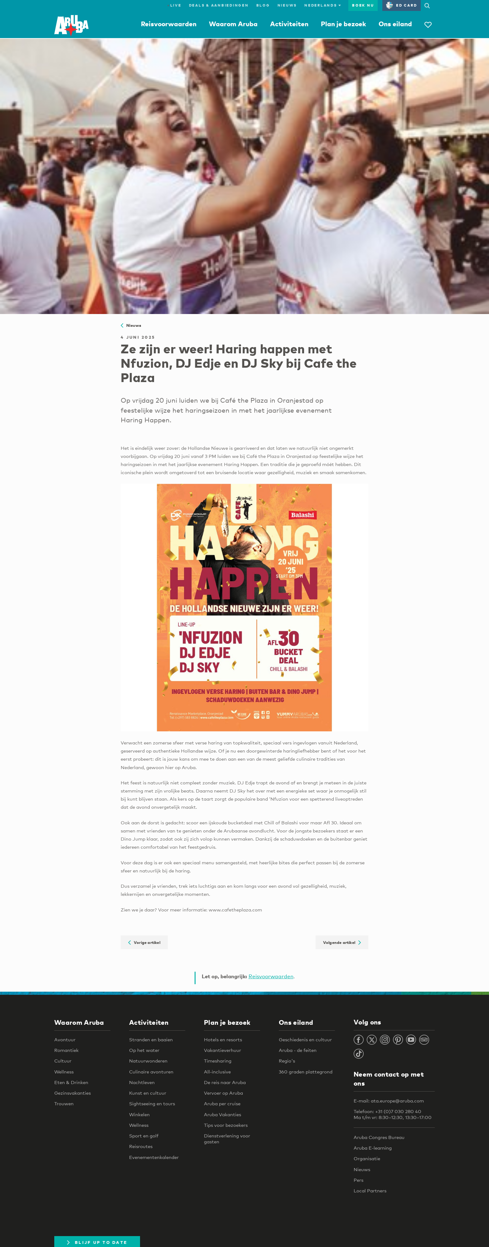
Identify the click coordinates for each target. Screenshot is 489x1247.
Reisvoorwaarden (168, 24)
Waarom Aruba (233, 24)
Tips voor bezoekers (226, 1125)
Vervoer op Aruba (223, 1093)
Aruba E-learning (373, 1148)
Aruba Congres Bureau (379, 1137)
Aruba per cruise (222, 1103)
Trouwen (64, 1103)
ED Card (401, 5)
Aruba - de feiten (298, 1050)
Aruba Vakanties (222, 1114)
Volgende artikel (342, 942)
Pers (358, 1180)
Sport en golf (143, 1135)
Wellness (64, 1071)
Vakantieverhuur (222, 1050)
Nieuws (287, 5)
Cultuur (62, 1060)
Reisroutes (141, 1146)
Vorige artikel (144, 942)
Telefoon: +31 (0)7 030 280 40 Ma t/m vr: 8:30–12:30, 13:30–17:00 (393, 1114)
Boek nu (363, 5)
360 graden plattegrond (305, 1071)
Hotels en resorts (223, 1039)
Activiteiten (289, 24)
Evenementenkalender (154, 1157)
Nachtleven (142, 1082)
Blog (263, 5)
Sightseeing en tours (152, 1103)
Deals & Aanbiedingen (219, 5)
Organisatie (367, 1158)
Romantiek (66, 1050)
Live (174, 5)
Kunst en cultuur (147, 1093)
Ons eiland (395, 24)
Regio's (287, 1060)
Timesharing (217, 1060)
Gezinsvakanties (72, 1093)
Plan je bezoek (343, 24)
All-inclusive (217, 1071)
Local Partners (370, 1190)
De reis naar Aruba (225, 1082)
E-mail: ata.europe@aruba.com (389, 1100)
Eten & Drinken (71, 1082)
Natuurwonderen (148, 1060)
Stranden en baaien (151, 1039)
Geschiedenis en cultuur (305, 1039)
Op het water (144, 1050)
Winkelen (139, 1114)
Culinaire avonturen (151, 1071)
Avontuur (64, 1039)
